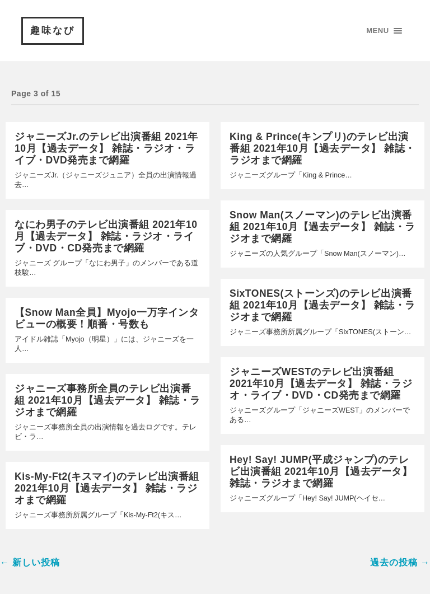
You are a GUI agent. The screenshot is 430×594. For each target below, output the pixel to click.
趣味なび (52, 30)
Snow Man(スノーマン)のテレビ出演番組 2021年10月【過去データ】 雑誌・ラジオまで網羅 (322, 226)
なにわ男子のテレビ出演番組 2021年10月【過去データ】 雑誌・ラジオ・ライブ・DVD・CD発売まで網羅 (106, 236)
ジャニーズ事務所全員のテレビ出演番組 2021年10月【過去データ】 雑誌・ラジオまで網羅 (107, 400)
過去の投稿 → (400, 562)
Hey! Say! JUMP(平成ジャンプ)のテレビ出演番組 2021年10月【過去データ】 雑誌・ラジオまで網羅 (321, 471)
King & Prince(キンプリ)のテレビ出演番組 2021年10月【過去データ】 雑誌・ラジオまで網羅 (322, 148)
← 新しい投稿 (30, 562)
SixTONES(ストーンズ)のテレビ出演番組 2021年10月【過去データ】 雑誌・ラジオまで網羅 (322, 305)
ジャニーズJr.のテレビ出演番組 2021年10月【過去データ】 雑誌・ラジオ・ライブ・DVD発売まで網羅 (106, 148)
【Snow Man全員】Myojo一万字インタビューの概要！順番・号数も (107, 318)
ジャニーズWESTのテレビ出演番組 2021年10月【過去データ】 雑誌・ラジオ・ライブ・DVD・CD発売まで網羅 (321, 383)
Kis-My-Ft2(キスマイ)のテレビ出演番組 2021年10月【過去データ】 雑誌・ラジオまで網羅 (107, 488)
